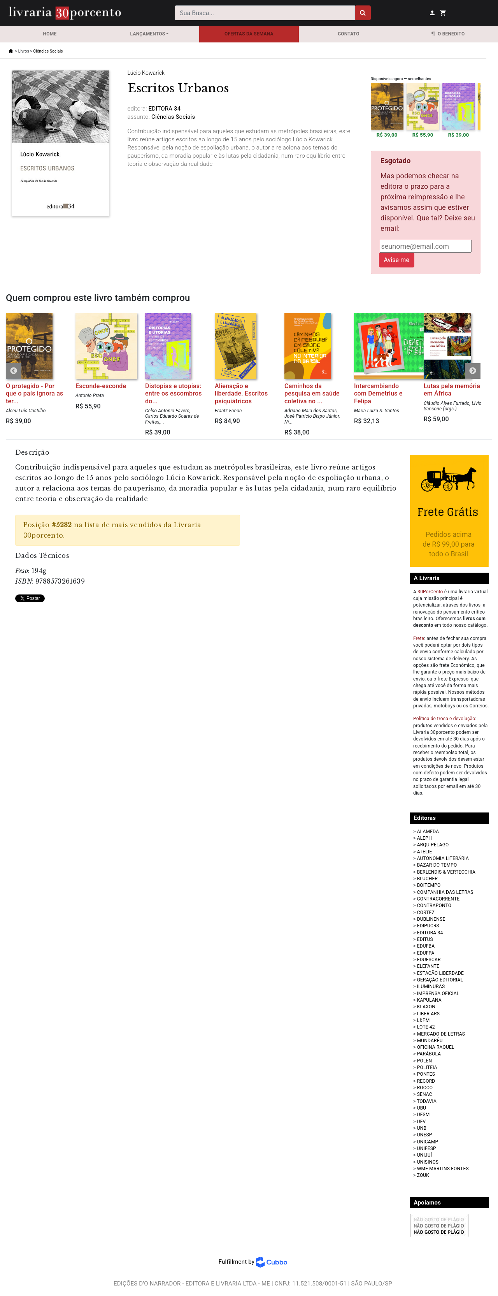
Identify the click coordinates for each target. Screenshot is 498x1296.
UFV (421, 1121)
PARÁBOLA (429, 1054)
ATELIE (424, 852)
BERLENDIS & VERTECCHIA (446, 872)
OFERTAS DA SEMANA (249, 34)
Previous (13, 371)
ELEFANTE (428, 966)
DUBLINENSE (431, 919)
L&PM (423, 1020)
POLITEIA (427, 1067)
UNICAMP (427, 1142)
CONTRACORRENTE (438, 899)
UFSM (423, 1114)
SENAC (424, 1094)
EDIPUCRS (428, 925)
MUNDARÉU (430, 1040)
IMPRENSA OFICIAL (438, 993)
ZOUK (423, 1175)
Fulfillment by (253, 1261)
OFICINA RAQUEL (435, 1047)
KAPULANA (429, 1000)
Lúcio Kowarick (146, 73)
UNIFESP (426, 1148)
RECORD (426, 1081)
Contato (348, 34)
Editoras (425, 817)
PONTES (426, 1074)
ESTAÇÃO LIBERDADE (440, 973)
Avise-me (396, 260)
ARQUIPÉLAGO (433, 845)
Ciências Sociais (48, 51)
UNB (421, 1128)
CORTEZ (426, 912)
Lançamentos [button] (147, 34)
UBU (421, 1108)
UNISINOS (428, 1162)
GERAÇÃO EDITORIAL (440, 980)
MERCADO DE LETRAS (441, 1034)
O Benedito (448, 34)
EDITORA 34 (430, 933)
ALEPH (424, 838)
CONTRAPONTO (434, 905)
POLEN (424, 1061)
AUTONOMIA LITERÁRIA (443, 858)
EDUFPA (426, 953)
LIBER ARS (428, 1013)
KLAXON (426, 1006)
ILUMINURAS (431, 986)
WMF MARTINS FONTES (443, 1168)
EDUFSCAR (429, 959)
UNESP (424, 1135)
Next (472, 371)
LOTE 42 (426, 1027)
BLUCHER (427, 878)
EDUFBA (426, 946)
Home (50, 34)
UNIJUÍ (424, 1155)
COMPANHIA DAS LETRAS (445, 892)
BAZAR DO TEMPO (437, 865)
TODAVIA (427, 1101)
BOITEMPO (429, 885)
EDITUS (425, 939)
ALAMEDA (428, 831)
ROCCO (425, 1087)
